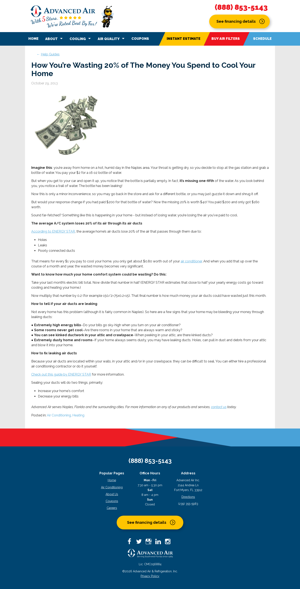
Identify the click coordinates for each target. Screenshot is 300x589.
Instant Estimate (183, 39)
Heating (78, 415)
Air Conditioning (112, 487)
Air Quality (112, 38)
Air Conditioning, (59, 415)
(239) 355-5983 (188, 503)
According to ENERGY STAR (53, 231)
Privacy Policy (150, 576)
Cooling (81, 38)
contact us (218, 407)
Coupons (140, 39)
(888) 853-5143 (241, 7)
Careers (112, 508)
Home (33, 39)
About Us (112, 494)
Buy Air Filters (225, 39)
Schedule (262, 39)
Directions (188, 497)
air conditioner (191, 261)
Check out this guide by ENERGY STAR (61, 374)
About (54, 38)
